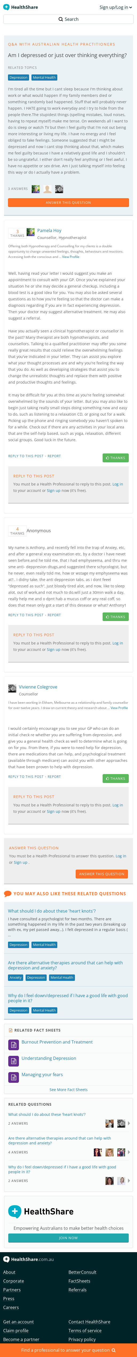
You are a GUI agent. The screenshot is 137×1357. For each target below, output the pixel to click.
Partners (12, 1290)
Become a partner (21, 1339)
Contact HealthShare (89, 1322)
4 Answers (18, 1152)
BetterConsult (82, 1272)
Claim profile (16, 1331)
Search (68, 19)
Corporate (13, 1281)
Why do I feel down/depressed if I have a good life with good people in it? (68, 998)
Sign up (54, 490)
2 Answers (18, 1123)
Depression (18, 77)
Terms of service (85, 1331)
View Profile (70, 256)
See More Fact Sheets (69, 1089)
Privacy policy (82, 1339)
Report (54, 456)
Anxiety (16, 977)
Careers (11, 1307)
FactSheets (79, 1281)
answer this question (68, 202)
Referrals (77, 1290)
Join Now (68, 1237)
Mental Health (44, 77)
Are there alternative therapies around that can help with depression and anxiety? (65, 965)
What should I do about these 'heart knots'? (52, 911)
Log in (117, 484)
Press (8, 1299)
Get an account (18, 1322)
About (9, 1272)
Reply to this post (26, 456)
